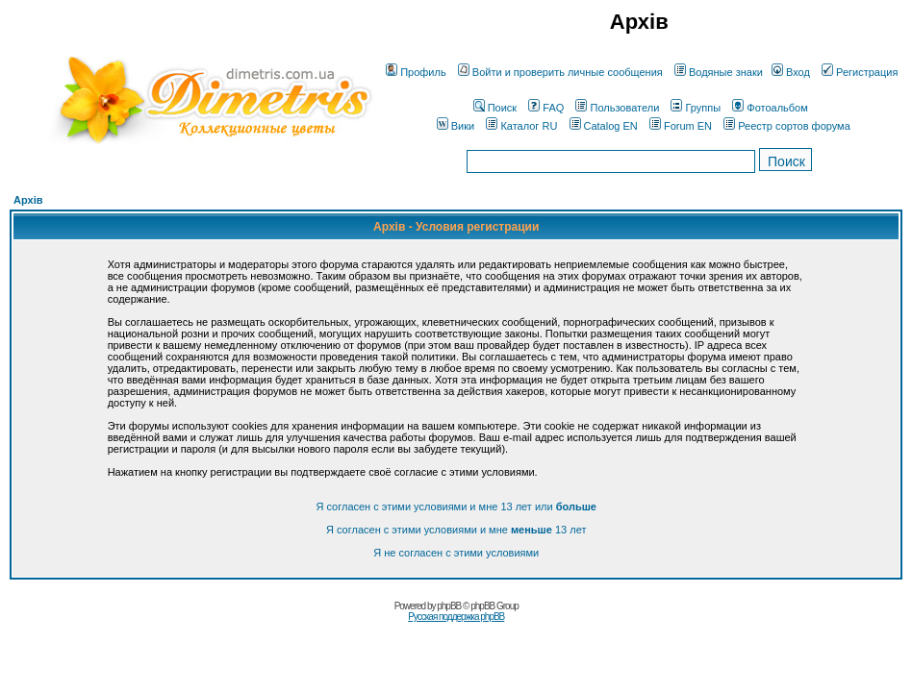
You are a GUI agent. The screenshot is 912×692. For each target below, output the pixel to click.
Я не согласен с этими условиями (456, 552)
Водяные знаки (718, 72)
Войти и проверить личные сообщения (560, 72)
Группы (696, 107)
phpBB (449, 606)
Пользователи (617, 107)
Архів (27, 200)
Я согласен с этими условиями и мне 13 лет (456, 529)
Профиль (416, 72)
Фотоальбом (770, 107)
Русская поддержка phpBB (456, 616)
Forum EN (680, 126)
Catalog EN (604, 126)
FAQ (546, 107)
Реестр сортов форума (786, 126)
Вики (455, 126)
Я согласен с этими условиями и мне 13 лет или (456, 506)
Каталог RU (521, 126)
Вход (791, 72)
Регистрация (860, 72)
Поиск (495, 107)
